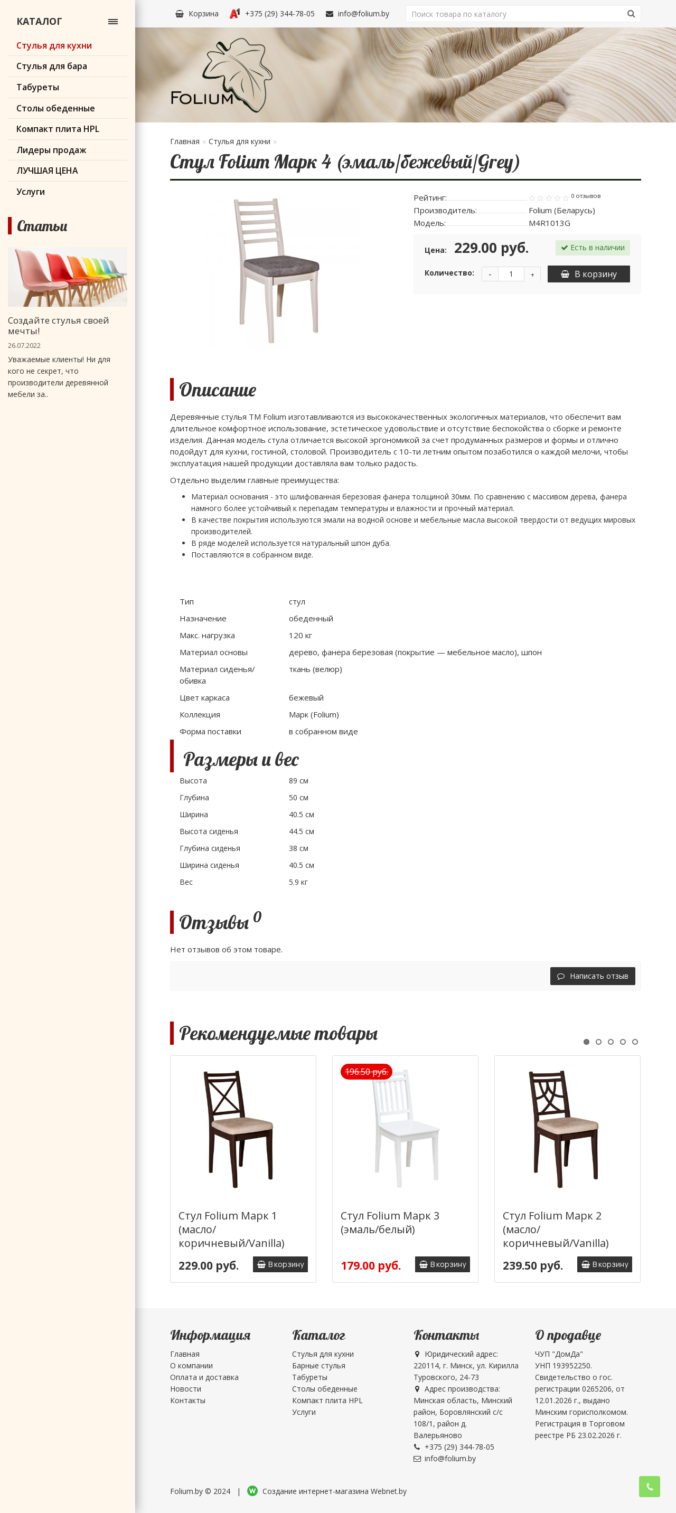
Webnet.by (389, 1491)
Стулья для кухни (239, 141)
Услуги (304, 1412)
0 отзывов (585, 196)
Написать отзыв (592, 976)
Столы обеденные (325, 1389)
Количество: (449, 273)
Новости (185, 1389)
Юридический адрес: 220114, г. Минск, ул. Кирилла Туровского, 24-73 (466, 1365)
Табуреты (309, 1377)
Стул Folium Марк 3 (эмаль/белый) (390, 1222)
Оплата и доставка (204, 1377)
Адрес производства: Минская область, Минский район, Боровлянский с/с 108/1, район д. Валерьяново (463, 1412)
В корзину (589, 274)
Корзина (197, 13)
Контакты (187, 1400)
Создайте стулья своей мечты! (58, 325)
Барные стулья (318, 1365)
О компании (191, 1365)
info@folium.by (357, 13)
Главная (185, 141)
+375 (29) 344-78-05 (272, 13)
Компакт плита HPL (327, 1400)
